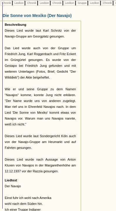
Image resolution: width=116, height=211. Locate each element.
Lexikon (19, 2)
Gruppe (82, 2)
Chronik (6, 2)
